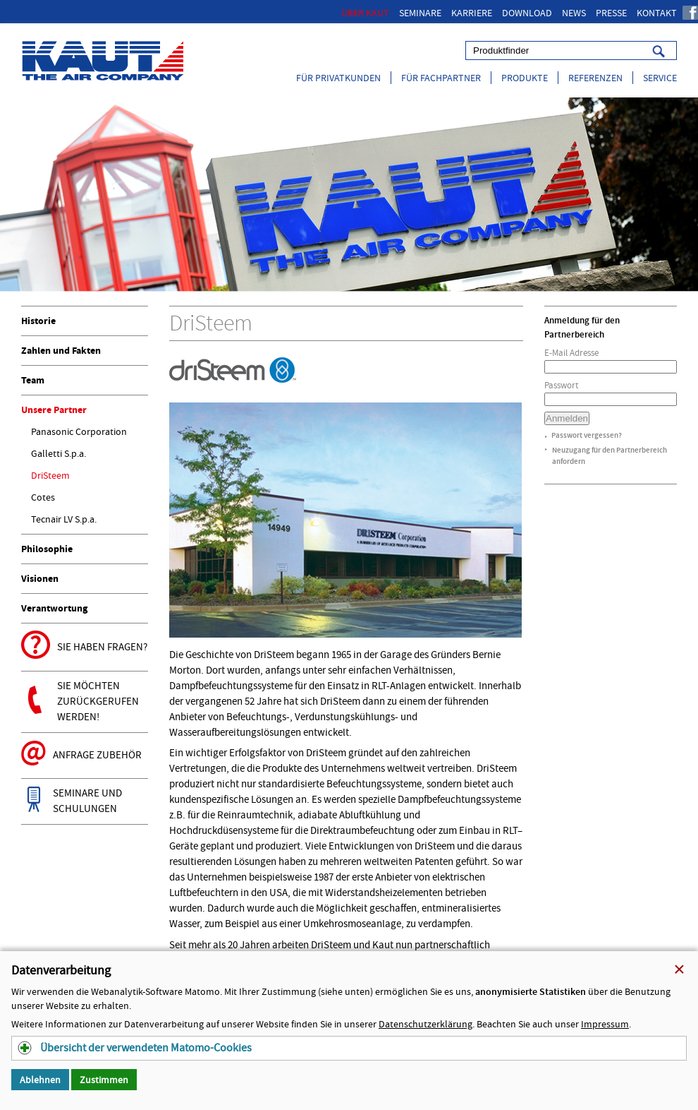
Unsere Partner (54, 410)
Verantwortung (54, 608)
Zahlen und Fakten (61, 350)
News (574, 12)
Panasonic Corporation (79, 431)
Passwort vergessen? (586, 435)
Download (527, 12)
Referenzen (595, 77)
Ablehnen (40, 1079)
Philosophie (47, 549)
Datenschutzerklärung (425, 1024)
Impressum (605, 1024)
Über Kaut (365, 12)
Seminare (420, 12)
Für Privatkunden (338, 77)
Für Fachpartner (441, 77)
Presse (611, 12)
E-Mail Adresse (571, 353)
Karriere (471, 12)
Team (32, 380)
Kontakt (657, 12)
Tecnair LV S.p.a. (64, 519)
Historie (38, 321)
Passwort (561, 385)
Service (660, 77)
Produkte (524, 77)
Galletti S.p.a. (58, 453)
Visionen (40, 578)
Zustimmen (104, 1079)
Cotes (43, 497)
